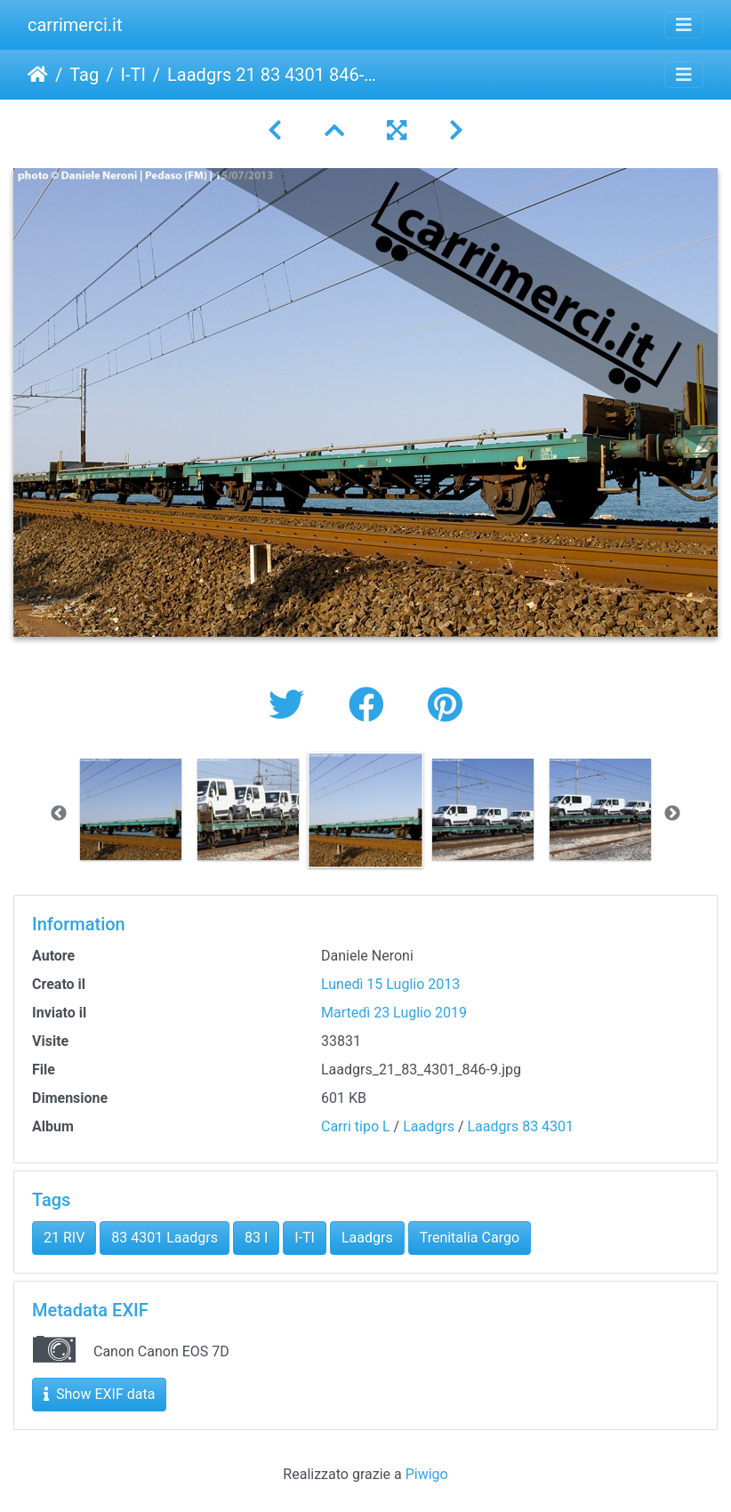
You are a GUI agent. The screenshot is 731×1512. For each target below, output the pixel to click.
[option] (130, 809)
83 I (256, 1237)
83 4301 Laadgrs (164, 1237)
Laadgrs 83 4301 (520, 1126)
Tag (84, 74)
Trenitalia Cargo (469, 1237)
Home (38, 74)
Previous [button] (59, 814)
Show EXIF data (99, 1394)
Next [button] (672, 814)
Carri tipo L (355, 1126)
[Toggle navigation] (683, 25)
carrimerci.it (75, 25)
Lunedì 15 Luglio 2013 (390, 984)
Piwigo (427, 1474)
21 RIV (64, 1237)
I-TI (132, 74)
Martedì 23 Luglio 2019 (394, 1012)
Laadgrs (428, 1126)
